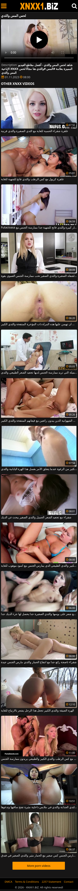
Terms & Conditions (27, 881)
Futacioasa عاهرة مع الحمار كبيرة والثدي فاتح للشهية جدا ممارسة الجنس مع (39, 227)
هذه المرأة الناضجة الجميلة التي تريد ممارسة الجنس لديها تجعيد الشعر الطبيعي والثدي (39, 372)
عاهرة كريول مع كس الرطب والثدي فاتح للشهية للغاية (32, 179)
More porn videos (38, 866)
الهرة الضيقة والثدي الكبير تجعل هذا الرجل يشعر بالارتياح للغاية (37, 710)
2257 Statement (51, 881)
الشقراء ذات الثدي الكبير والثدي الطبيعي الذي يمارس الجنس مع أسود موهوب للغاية (39, 565)
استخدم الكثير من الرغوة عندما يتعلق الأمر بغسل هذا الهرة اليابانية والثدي (39, 469)
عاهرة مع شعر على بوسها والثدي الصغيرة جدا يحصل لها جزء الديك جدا (39, 614)
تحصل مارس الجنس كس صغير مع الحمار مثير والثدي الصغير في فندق (39, 855)
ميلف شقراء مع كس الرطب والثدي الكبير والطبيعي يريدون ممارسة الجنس (39, 759)
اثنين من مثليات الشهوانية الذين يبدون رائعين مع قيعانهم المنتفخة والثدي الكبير (39, 420)
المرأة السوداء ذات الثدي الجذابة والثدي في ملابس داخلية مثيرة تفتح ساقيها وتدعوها (39, 807)
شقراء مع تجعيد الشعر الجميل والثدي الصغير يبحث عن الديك (36, 517)
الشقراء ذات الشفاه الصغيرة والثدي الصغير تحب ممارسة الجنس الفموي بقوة (39, 276)
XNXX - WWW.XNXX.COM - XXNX (39, 6)
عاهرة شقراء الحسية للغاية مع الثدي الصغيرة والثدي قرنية (34, 131)
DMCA (8, 881)
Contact (68, 881)
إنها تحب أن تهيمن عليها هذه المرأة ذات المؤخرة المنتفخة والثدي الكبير (39, 324)
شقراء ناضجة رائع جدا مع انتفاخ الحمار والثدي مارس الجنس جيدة (39, 662)
